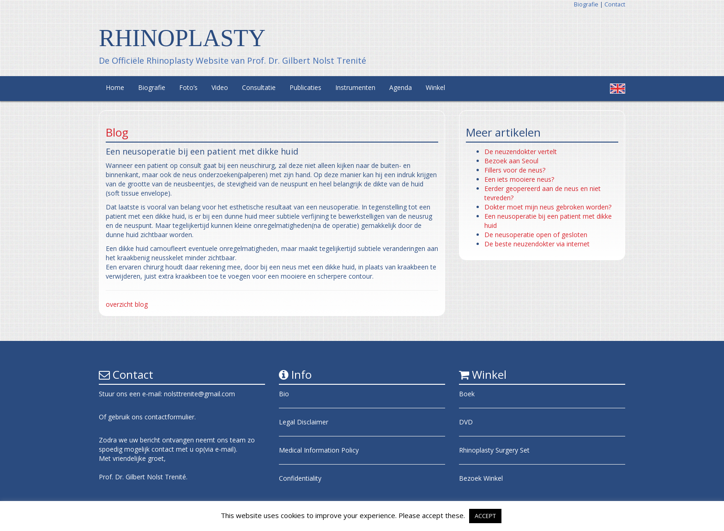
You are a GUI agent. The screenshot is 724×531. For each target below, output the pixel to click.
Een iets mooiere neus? (519, 179)
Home (115, 87)
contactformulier (169, 416)
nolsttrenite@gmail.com (199, 393)
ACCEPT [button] (485, 516)
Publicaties (305, 87)
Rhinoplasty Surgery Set (494, 450)
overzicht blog (127, 304)
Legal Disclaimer (303, 422)
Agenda (400, 87)
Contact (614, 4)
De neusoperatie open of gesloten (535, 234)
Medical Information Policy (319, 450)
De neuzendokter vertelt (520, 151)
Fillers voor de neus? (514, 170)
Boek (467, 393)
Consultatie (259, 87)
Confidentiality (300, 478)
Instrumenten (355, 87)
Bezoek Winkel (481, 478)
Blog (117, 132)
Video (219, 87)
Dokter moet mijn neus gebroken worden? (547, 207)
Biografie (586, 4)
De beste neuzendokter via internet (537, 243)
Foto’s (188, 87)
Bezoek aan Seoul (511, 160)
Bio (284, 393)
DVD (466, 422)
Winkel (435, 87)
